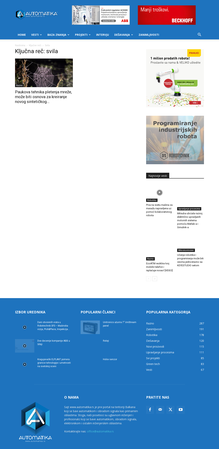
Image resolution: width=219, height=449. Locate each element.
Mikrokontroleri (186, 241)
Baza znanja (58, 35)
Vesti (36, 35)
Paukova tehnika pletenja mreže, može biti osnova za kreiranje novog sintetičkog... (43, 97)
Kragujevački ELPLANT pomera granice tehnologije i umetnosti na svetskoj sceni (54, 349)
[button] (199, 35)
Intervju (102, 35)
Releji (106, 327)
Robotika (151, 200)
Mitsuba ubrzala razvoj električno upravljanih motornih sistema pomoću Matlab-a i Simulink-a (189, 211)
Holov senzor (110, 345)
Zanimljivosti (149, 35)
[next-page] (154, 265)
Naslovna (20, 45)
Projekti (83, 35)
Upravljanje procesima (189, 200)
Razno (19, 85)
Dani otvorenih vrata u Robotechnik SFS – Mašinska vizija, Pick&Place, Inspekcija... (53, 312)
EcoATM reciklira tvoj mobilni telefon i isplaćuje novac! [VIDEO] (159, 250)
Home (22, 35)
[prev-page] (148, 265)
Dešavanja (123, 35)
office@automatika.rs (100, 418)
